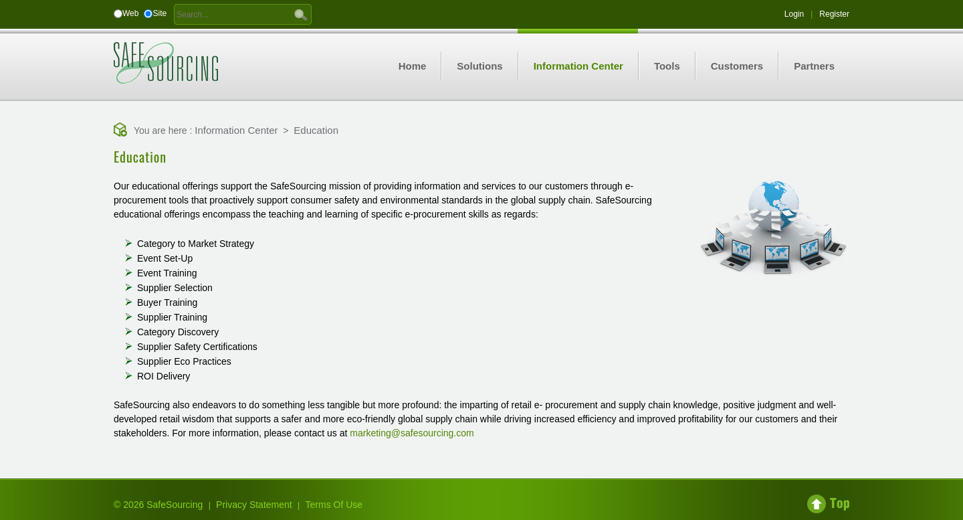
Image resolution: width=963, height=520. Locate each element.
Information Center (236, 130)
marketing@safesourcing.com (411, 433)
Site (159, 13)
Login (794, 14)
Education (316, 130)
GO (301, 14)
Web (130, 13)
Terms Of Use (334, 504)
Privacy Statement (254, 504)
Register (834, 14)
